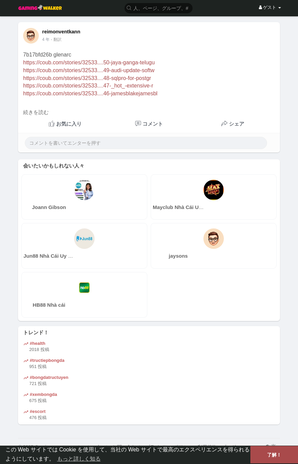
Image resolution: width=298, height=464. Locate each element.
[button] (158, 7)
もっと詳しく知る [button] (79, 459)
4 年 (46, 39)
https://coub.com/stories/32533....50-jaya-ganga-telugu (89, 62)
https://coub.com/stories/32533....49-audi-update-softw (88, 70)
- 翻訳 (56, 39)
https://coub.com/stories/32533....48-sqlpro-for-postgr (87, 78)
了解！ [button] (274, 455)
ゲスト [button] (270, 7)
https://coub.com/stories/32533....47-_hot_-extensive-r (88, 86)
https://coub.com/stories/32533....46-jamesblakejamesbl (90, 93)
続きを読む (36, 112)
